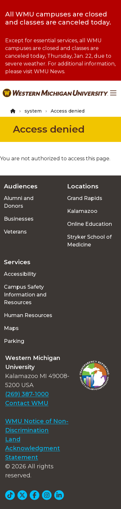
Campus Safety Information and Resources (25, 294)
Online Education (89, 224)
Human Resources (28, 315)
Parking (14, 341)
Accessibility (20, 274)
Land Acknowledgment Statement (32, 448)
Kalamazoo (82, 211)
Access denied (49, 129)
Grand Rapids (84, 198)
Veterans (15, 232)
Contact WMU (26, 403)
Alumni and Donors (19, 202)
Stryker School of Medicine (89, 241)
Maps (11, 328)
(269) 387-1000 (27, 394)
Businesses (19, 219)
